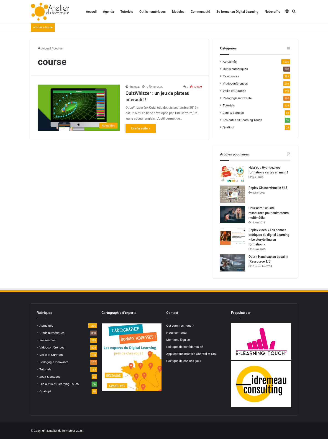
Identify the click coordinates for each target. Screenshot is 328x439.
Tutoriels (126, 11)
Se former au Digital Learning (237, 11)
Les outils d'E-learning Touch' (242, 120)
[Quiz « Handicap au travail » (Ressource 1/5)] (232, 262)
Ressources (231, 76)
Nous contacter (176, 332)
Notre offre (272, 11)
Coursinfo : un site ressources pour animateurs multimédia (269, 213)
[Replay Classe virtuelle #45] (232, 194)
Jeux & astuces (233, 112)
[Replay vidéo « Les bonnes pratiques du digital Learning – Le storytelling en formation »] (232, 236)
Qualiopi (228, 127)
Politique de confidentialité (184, 347)
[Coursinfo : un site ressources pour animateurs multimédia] (232, 214)
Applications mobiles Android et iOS (191, 354)
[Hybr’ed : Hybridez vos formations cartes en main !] (232, 173)
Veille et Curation (234, 91)
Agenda (108, 11)
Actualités (230, 61)
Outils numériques (152, 11)
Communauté (200, 11)
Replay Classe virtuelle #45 (268, 188)
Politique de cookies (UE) (183, 361)
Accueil (91, 11)
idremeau (134, 86)
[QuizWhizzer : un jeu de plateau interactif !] (79, 108)
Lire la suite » (140, 128)
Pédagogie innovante (237, 98)
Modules (178, 11)
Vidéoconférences (235, 83)
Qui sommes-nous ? (180, 325)
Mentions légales (178, 339)
